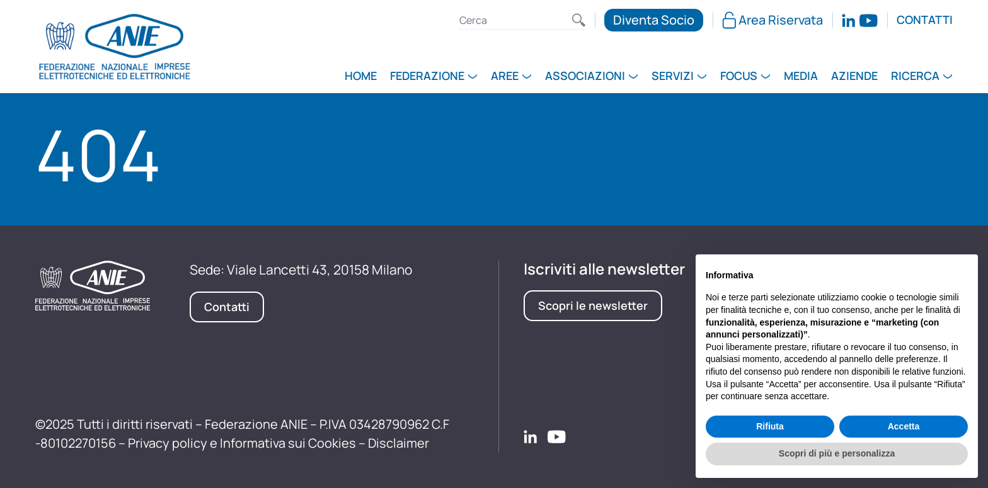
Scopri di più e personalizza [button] (837, 453)
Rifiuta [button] (770, 426)
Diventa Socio (653, 19)
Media (801, 77)
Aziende (854, 77)
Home (361, 77)
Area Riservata (772, 19)
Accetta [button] (904, 426)
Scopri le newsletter (593, 305)
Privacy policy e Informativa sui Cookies (242, 442)
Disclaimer (398, 442)
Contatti (925, 20)
